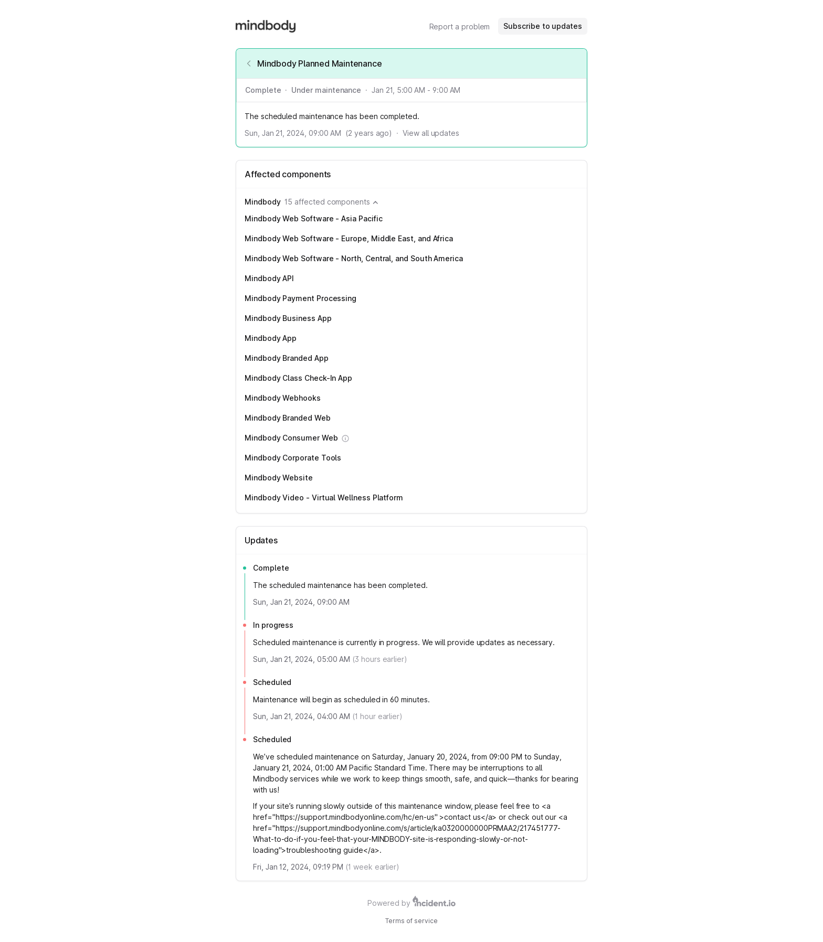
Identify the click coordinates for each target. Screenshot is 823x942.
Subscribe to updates (542, 26)
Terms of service (411, 921)
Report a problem (459, 26)
